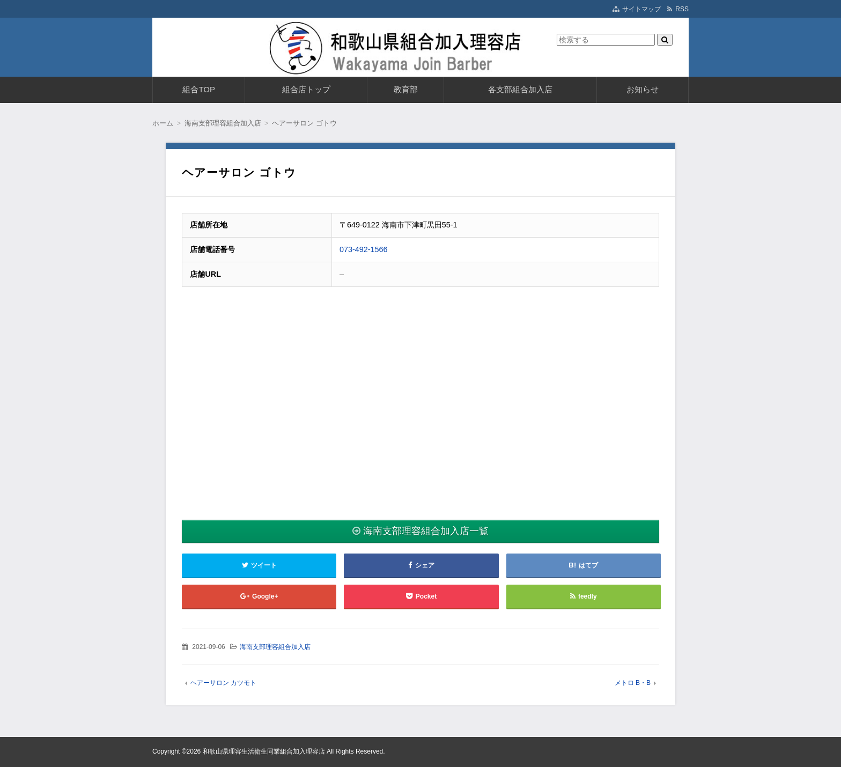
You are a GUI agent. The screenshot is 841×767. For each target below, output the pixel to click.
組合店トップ (306, 89)
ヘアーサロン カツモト (223, 683)
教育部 (406, 89)
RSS (682, 9)
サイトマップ (641, 9)
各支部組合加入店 (520, 89)
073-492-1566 (364, 249)
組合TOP (198, 89)
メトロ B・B (633, 683)
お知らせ (642, 89)
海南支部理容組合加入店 (275, 647)
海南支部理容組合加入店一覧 (426, 531)
